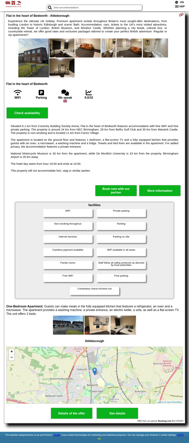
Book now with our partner (116, 190)
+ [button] (11, 352)
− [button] (11, 358)
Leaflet (160, 402)
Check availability (27, 113)
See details (117, 413)
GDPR (180, 435)
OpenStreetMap (174, 402)
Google (57, 435)
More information (159, 190)
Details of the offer (71, 413)
